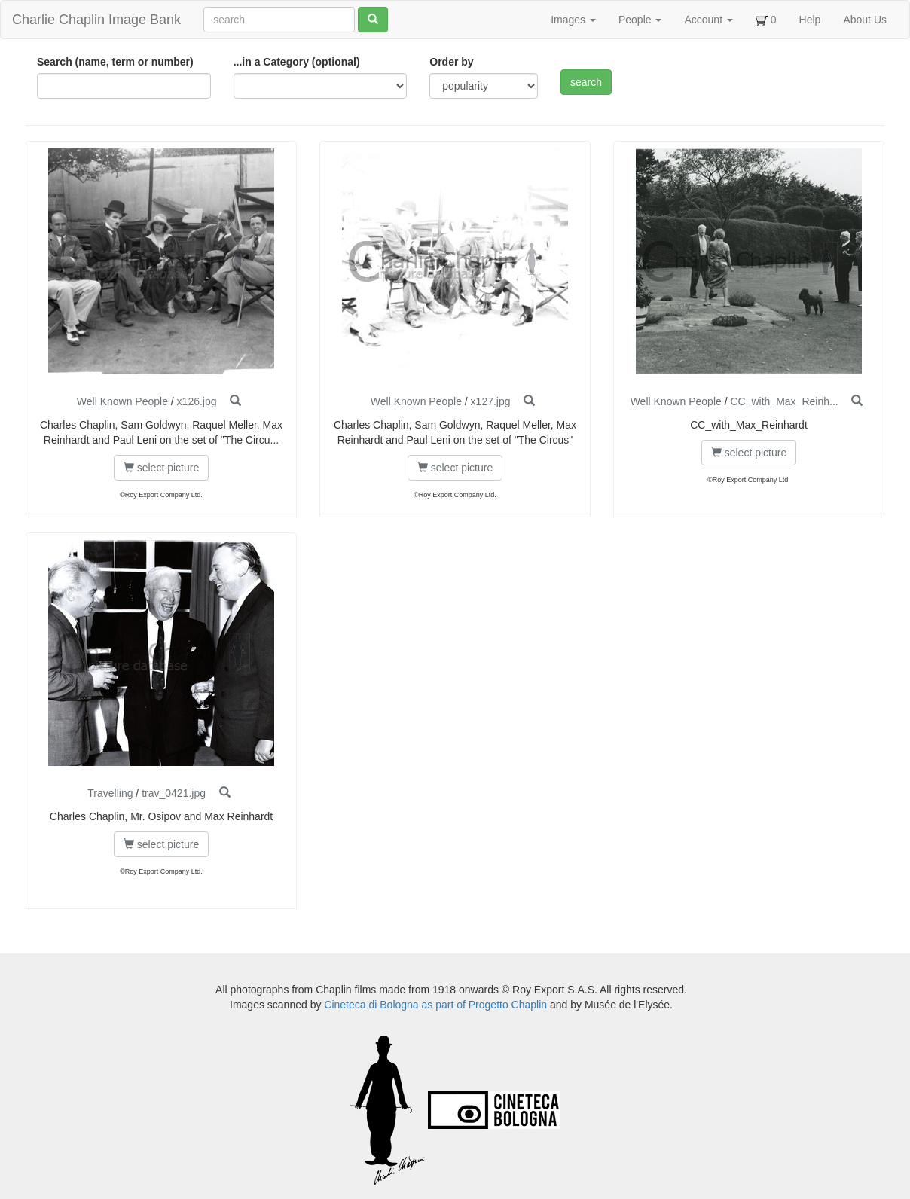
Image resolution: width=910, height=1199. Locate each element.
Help (810, 20)
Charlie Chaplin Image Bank (96, 19)
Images (573, 20)
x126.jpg (197, 401)
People (639, 20)
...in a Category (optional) (297, 62)
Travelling (110, 793)
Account (708, 20)
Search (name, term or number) (115, 62)
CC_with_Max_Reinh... (784, 401)
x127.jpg (491, 401)
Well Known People (122, 401)
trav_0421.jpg (174, 793)
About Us (865, 20)
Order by (451, 62)
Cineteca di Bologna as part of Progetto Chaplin (435, 1005)
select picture (161, 468)
